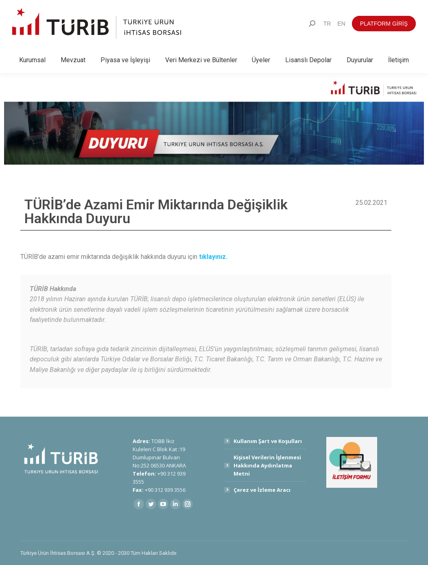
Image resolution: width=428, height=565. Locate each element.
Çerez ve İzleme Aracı (262, 489)
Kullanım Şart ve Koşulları (268, 441)
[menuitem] (327, 23)
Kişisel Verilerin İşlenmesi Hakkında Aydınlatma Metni (267, 465)
